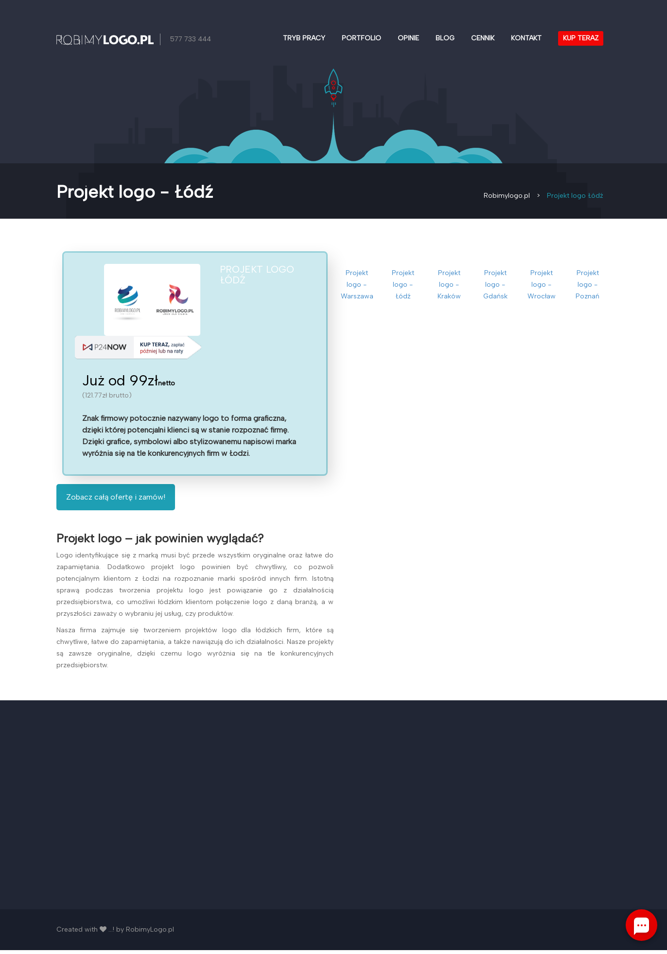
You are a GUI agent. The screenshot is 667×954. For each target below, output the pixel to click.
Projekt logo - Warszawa (357, 284)
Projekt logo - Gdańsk (495, 284)
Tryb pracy (304, 38)
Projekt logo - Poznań (587, 284)
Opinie (408, 38)
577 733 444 (191, 39)
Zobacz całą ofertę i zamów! (115, 500)
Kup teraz (580, 38)
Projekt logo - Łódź (403, 284)
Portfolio (361, 38)
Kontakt (526, 38)
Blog (445, 38)
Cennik (482, 38)
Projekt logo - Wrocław (541, 284)
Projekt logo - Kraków (449, 284)
